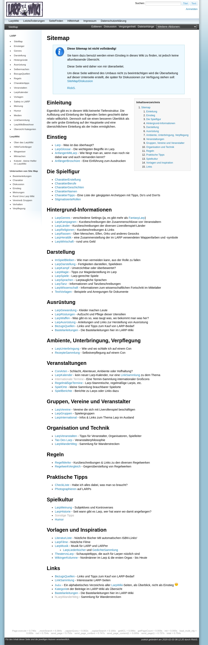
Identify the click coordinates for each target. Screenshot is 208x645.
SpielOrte (61, 387)
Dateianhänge (146, 26)
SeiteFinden (56, 20)
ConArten (61, 371)
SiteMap (13, 27)
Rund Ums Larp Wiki (23, 196)
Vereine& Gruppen (22, 200)
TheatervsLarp (64, 553)
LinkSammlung (22, 120)
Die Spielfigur (153, 119)
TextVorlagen (63, 291)
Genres (18, 50)
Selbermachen (21, 69)
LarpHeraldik (63, 237)
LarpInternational (66, 417)
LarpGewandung (65, 310)
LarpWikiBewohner (24, 124)
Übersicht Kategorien (25, 129)
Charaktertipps (21, 83)
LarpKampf (62, 268)
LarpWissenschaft (66, 287)
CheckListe (62, 485)
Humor (17, 110)
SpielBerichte (63, 390)
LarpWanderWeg (66, 444)
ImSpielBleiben (64, 260)
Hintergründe (21, 60)
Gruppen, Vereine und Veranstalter (165, 143)
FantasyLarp (137, 217)
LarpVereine (63, 409)
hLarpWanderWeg (66, 596)
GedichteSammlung (105, 550)
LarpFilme (61, 542)
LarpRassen (63, 233)
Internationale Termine (69, 379)
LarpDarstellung (65, 264)
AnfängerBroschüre (67, 161)
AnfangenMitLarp (66, 153)
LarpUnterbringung (67, 348)
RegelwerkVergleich (68, 466)
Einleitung (151, 111)
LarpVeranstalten (66, 436)
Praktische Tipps (155, 154)
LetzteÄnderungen (34, 20)
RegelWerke (63, 462)
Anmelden (191, 9)
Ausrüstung (20, 64)
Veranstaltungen (155, 139)
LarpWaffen (62, 318)
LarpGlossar (63, 149)
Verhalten (18, 204)
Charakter (18, 180)
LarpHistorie (63, 511)
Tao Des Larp (63, 440)
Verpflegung (19, 208)
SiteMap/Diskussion (80, 81)
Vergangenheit (127, 26)
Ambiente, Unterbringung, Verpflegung (167, 135)
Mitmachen (20, 156)
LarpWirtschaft (64, 241)
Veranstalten (20, 87)
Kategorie (61, 589)
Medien (18, 115)
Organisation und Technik (160, 147)
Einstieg (17, 188)
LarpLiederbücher (74, 550)
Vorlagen (18, 96)
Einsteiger (19, 46)
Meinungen (19, 192)
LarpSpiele (62, 276)
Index (58, 585)
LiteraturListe (63, 538)
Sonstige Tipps (64, 515)
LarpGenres (62, 217)
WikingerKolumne (66, 557)
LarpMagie (62, 272)
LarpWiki (14, 20)
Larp (58, 145)
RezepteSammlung (67, 352)
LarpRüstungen (65, 314)
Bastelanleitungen (22, 176)
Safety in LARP (22, 101)
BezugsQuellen (22, 73)
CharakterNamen (66, 191)
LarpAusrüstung (65, 322)
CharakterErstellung (68, 179)
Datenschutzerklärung (113, 20)
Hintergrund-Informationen (160, 123)
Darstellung (20, 55)
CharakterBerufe (65, 183)
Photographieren (65, 489)
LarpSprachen (64, 280)
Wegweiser (20, 151)
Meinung (18, 106)
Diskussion (110, 26)
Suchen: (140, 3)
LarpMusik (61, 545)
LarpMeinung (63, 507)
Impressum (89, 20)
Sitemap (145, 107)
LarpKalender (21, 92)
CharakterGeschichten (69, 187)
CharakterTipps (65, 195)
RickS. (71, 88)
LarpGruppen (63, 413)
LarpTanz (61, 283)
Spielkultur (152, 158)
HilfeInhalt (73, 20)
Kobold (17, 160)
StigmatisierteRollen (68, 199)
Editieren (96, 26)
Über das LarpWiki (23, 142)
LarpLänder (62, 225)
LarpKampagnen (65, 221)
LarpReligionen (65, 229)
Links (149, 166)
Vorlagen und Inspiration (159, 162)
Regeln (17, 78)
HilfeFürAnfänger (23, 146)
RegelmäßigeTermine (69, 383)
